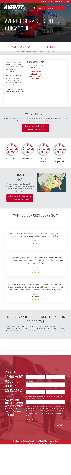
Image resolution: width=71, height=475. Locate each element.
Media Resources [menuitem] (52, 461)
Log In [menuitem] (50, 1)
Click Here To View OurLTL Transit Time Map (19, 198)
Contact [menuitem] (47, 458)
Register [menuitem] (43, 1)
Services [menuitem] (30, 458)
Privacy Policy (48, 470)
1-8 (15, 443)
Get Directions (35, 72)
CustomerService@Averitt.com (47, 443)
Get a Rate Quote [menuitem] (58, 458)
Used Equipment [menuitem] (26, 461)
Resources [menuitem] (39, 458)
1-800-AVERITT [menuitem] (58, 1)
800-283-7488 (20, 47)
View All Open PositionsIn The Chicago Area (35, 128)
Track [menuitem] (15, 458)
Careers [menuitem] (15, 461)
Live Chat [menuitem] (67, 1)
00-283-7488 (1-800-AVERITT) (26, 443)
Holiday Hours (35, 74)
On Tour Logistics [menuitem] (39, 461)
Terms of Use (57, 470)
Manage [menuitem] (22, 458)
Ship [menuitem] (9, 458)
